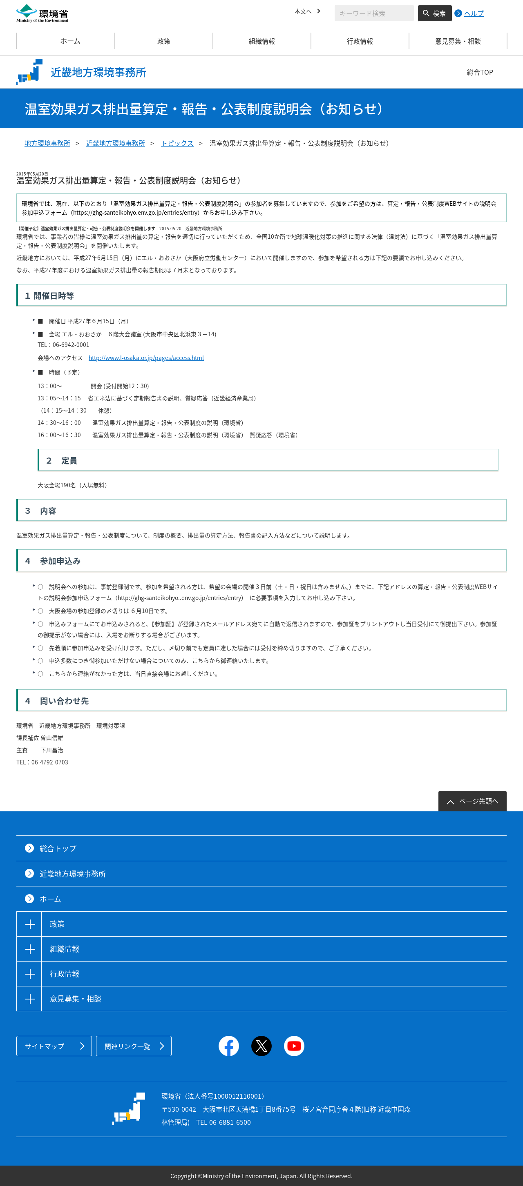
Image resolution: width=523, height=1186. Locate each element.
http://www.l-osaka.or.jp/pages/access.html (146, 357)
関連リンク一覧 (127, 1046)
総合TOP (480, 72)
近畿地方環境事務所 (115, 143)
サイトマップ (44, 1046)
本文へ (304, 12)
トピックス (177, 143)
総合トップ (58, 848)
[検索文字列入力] (374, 13)
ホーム (66, 41)
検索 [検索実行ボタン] (439, 13)
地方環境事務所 (47, 143)
